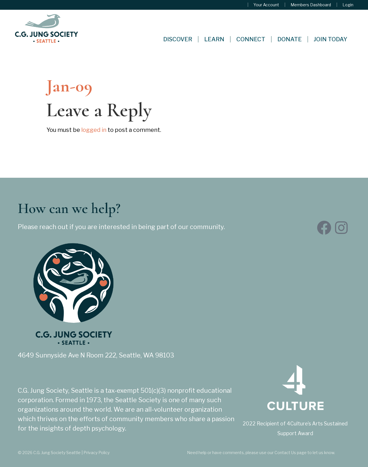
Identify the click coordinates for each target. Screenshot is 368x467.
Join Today (330, 39)
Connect (250, 39)
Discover (177, 39)
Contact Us (285, 452)
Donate (289, 39)
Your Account (266, 5)
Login (347, 5)
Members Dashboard (311, 5)
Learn (214, 39)
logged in (93, 129)
